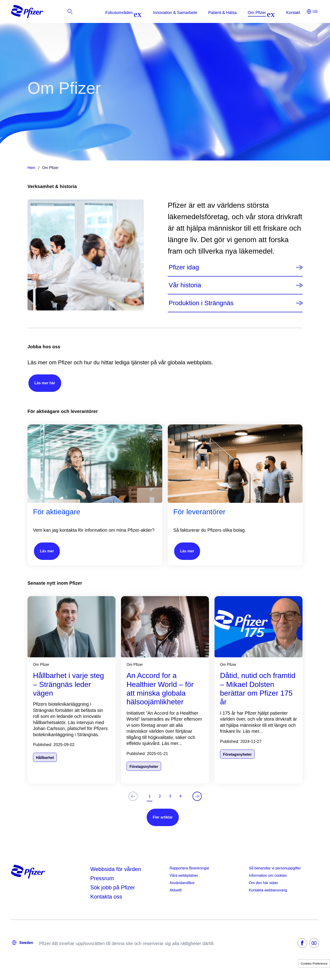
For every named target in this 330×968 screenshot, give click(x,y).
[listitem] (299, 12)
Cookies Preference (314, 963)
